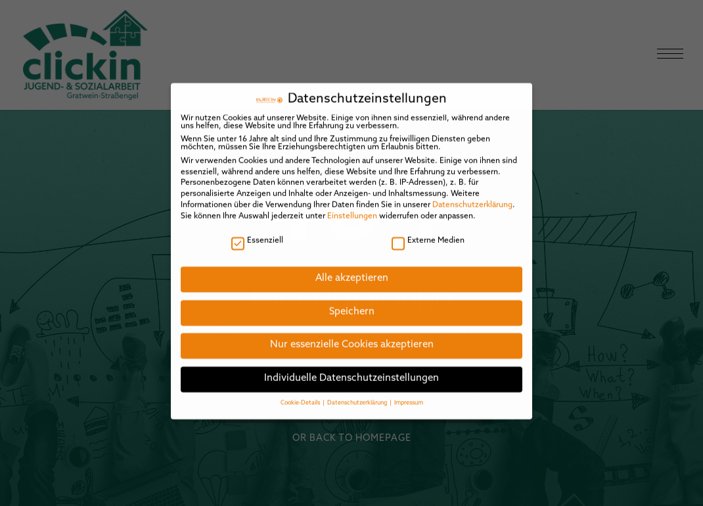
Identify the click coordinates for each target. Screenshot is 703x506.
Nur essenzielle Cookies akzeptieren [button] (352, 336)
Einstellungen (352, 207)
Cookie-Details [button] (301, 394)
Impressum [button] (408, 394)
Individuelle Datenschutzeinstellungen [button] (351, 369)
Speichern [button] (351, 302)
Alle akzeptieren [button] (351, 269)
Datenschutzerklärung (472, 196)
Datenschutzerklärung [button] (357, 394)
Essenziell (257, 232)
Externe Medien (428, 232)
